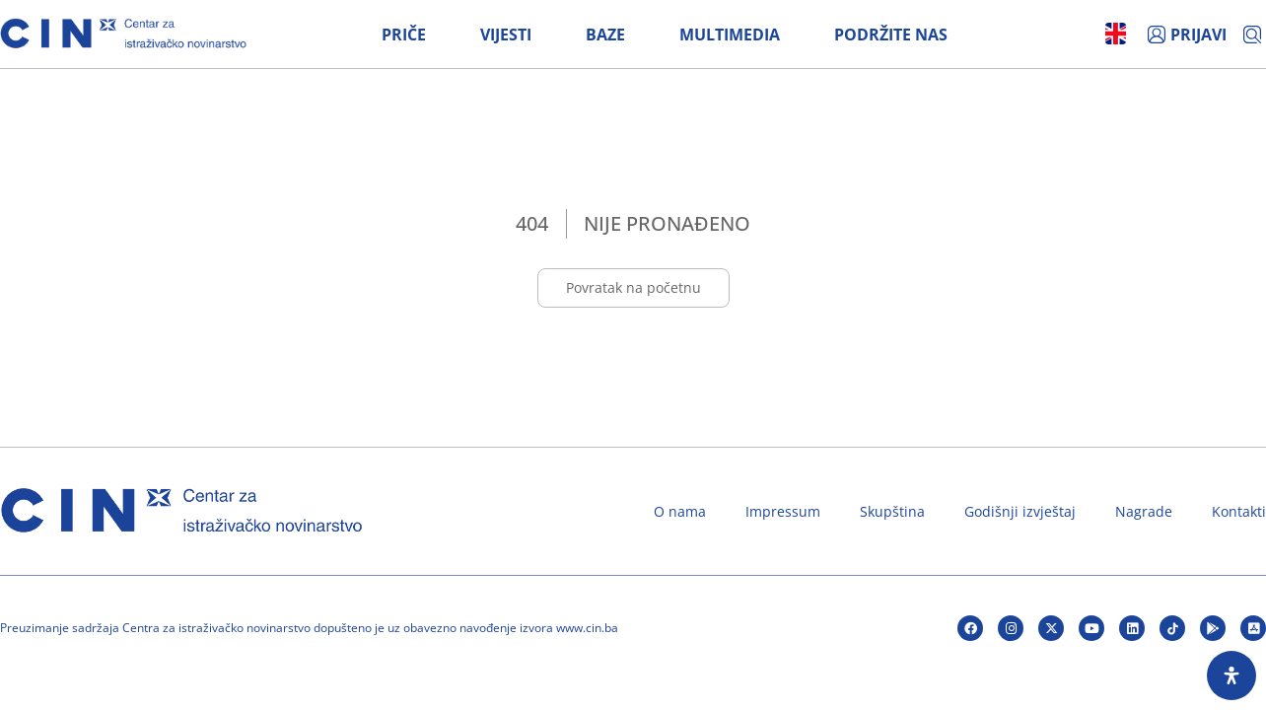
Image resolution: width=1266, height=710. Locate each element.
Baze (605, 34)
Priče (404, 34)
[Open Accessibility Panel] (1231, 675)
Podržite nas (891, 34)
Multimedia (729, 34)
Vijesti (505, 34)
